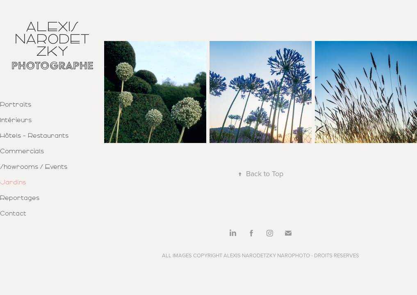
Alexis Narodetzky (52, 38)
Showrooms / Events (33, 166)
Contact (13, 213)
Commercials (22, 151)
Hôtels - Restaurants (34, 135)
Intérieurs (16, 120)
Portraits (15, 104)
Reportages (19, 198)
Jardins (13, 182)
